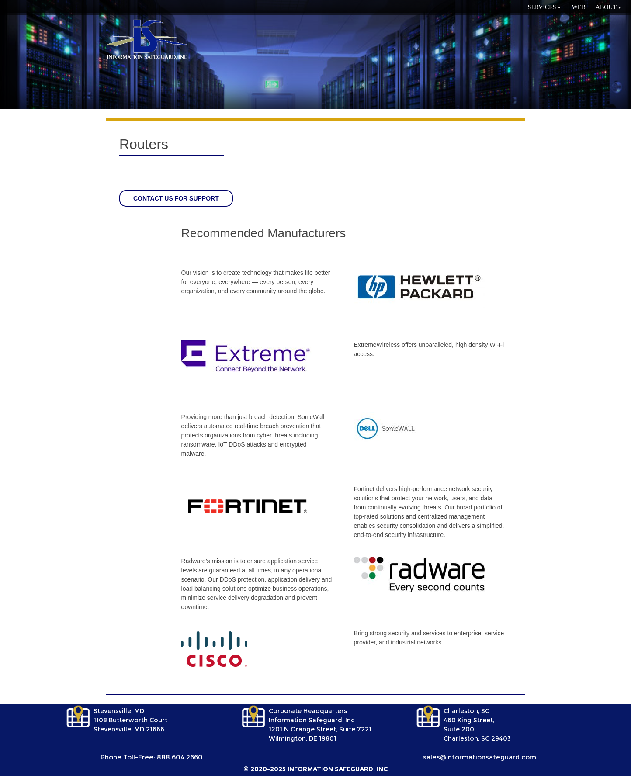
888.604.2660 (180, 757)
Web (579, 7)
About (606, 7)
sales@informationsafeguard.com (479, 757)
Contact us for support (176, 198)
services (542, 7)
